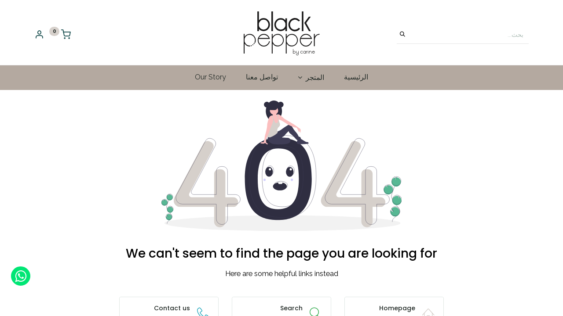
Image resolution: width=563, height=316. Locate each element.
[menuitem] (356, 77)
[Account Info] (39, 35)
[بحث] (402, 34)
